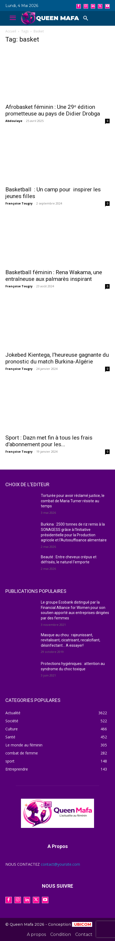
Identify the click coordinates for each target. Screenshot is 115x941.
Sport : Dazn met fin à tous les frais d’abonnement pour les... (48, 441)
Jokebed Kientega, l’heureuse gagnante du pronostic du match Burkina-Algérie (57, 358)
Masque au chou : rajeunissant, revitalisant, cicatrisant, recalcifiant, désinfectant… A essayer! (70, 640)
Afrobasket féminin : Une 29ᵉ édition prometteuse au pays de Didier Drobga (52, 110)
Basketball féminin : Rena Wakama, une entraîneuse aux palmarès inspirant (53, 275)
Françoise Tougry (19, 203)
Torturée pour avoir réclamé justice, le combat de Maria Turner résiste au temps (73, 500)
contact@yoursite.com (60, 864)
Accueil (10, 31)
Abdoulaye (13, 121)
